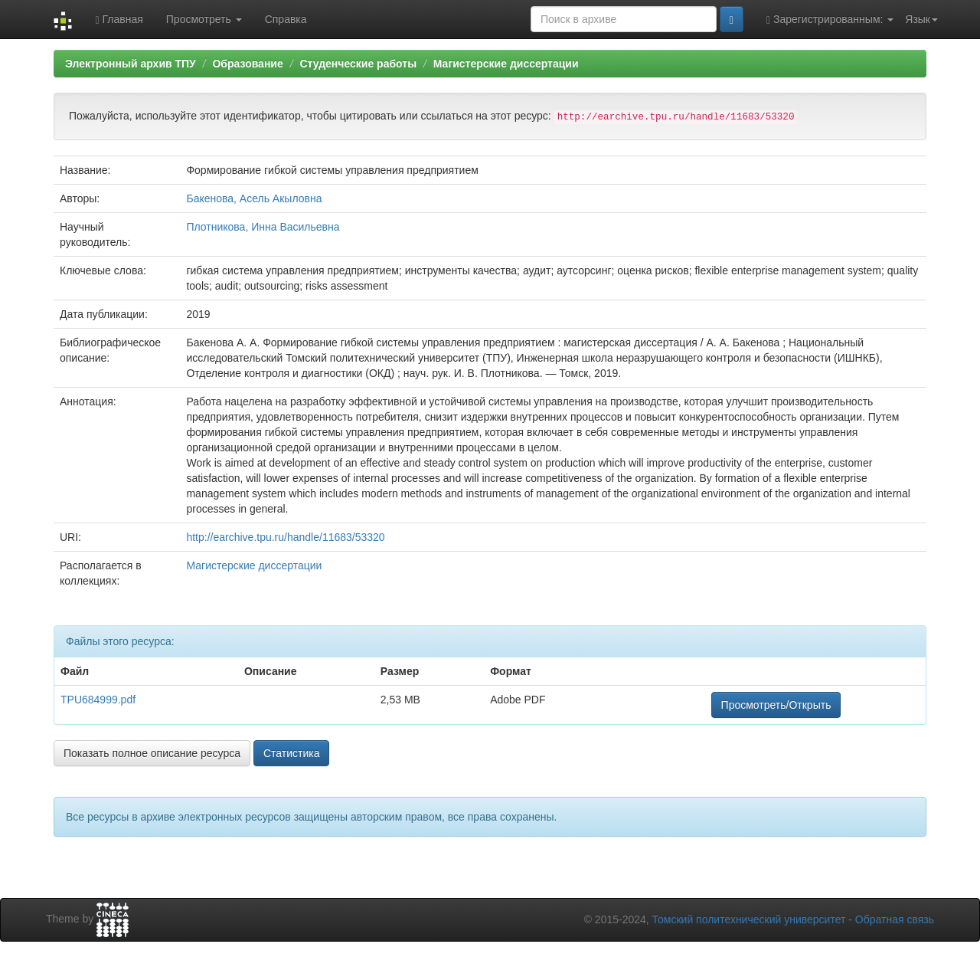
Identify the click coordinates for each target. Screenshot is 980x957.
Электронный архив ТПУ (130, 63)
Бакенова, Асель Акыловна (254, 198)
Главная (118, 19)
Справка (286, 19)
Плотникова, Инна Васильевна (262, 227)
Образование (247, 63)
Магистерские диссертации (506, 63)
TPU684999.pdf (98, 699)
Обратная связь (894, 919)
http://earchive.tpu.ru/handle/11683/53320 (285, 537)
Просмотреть (204, 19)
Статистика (291, 753)
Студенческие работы (357, 63)
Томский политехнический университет (749, 919)
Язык (921, 19)
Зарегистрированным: (829, 19)
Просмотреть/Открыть (776, 705)
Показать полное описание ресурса (152, 753)
